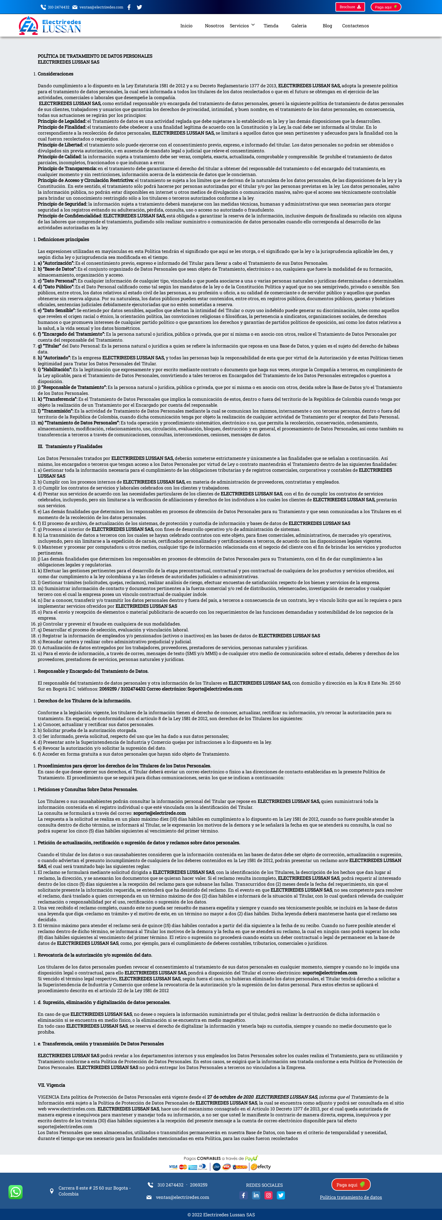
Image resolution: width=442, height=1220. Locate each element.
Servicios (243, 25)
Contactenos (355, 25)
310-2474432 (55, 8)
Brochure (350, 7)
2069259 (198, 1185)
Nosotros (214, 25)
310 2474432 (165, 1185)
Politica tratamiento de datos (351, 1197)
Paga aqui (386, 7)
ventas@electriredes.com (97, 8)
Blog (327, 25)
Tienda (271, 25)
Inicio (186, 25)
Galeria (299, 25)
